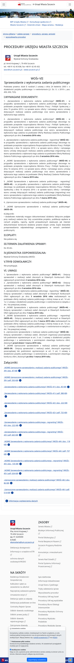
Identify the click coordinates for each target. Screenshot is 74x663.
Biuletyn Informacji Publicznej (51, 532)
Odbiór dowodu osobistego (22, 610)
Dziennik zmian (33, 25)
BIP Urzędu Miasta (19, 22)
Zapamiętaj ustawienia (37, 660)
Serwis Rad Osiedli (47, 559)
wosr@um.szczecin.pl (13, 69)
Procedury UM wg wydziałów (50, 600)
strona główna (9, 34)
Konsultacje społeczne (40, 22)
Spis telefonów (44, 577)
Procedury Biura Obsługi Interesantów (48, 606)
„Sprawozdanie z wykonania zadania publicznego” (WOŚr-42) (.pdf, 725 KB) (35, 412)
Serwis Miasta (45, 526)
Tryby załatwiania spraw (48, 589)
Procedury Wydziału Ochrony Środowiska (50, 613)
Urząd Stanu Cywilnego (48, 585)
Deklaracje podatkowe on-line (23, 602)
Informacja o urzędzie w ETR (22, 553)
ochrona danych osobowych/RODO (18, 560)
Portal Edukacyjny (47, 537)
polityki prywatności (41, 638)
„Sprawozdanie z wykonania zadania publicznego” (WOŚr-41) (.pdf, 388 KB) (35, 393)
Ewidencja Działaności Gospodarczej (19, 578)
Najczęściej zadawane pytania (23, 591)
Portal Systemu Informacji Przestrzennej (49, 565)
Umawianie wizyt (18, 595)
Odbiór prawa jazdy (19, 614)
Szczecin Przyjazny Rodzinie (50, 547)
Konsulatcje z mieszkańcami (50, 554)
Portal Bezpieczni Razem (49, 541)
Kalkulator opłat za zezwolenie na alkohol (19, 585)
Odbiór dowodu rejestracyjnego (18, 620)
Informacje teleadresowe (48, 581)
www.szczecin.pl (32, 69)
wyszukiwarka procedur (16, 37)
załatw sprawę (23, 34)
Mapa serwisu (48, 25)
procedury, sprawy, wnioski (43, 34)
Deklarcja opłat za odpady (21, 598)
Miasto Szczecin (18, 25)
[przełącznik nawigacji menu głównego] (3, 4)
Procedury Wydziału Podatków (46, 620)
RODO (55, 638)
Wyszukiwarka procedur (48, 592)
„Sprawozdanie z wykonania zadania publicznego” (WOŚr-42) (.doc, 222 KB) (35, 403)
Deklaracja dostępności (20, 547)
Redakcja (59, 25)
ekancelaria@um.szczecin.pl (22, 542)
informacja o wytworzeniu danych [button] (21, 501)
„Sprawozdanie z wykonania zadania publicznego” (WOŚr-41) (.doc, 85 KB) (35, 387)
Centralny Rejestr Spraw (20, 606)
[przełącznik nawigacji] (70, 4)
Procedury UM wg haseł (48, 596)
